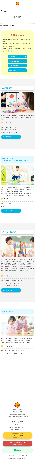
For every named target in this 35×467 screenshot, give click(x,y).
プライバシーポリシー (22, 456)
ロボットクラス (12, 70)
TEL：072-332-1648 (7, 211)
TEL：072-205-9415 (7, 291)
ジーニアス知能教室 (13, 66)
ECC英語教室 (12, 56)
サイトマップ (11, 456)
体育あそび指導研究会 (14, 61)
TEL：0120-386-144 (7, 137)
